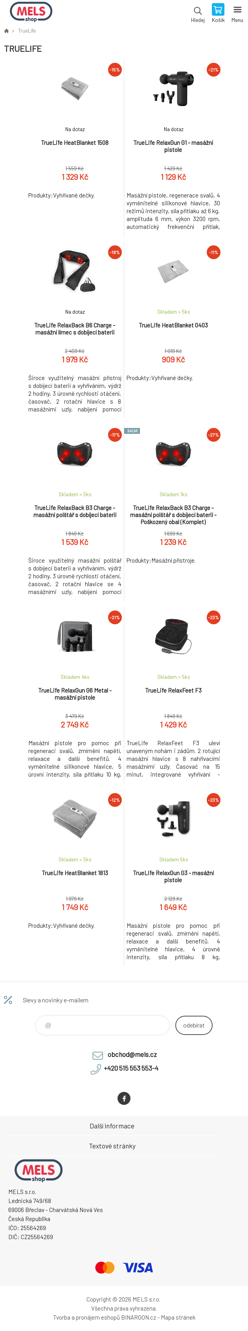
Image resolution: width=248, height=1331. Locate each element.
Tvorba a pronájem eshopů (86, 1317)
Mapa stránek (178, 1317)
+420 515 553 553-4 (131, 1068)
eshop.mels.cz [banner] (31, 13)
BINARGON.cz (138, 1317)
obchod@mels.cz (132, 1054)
